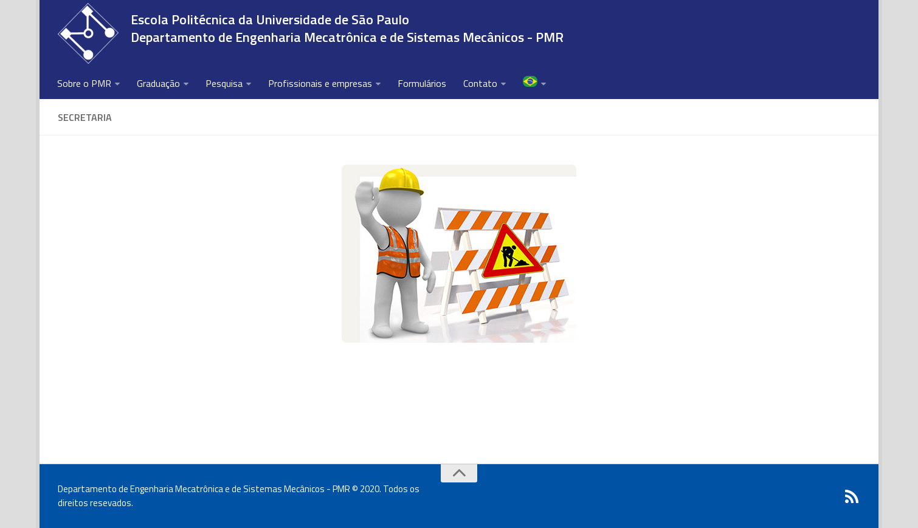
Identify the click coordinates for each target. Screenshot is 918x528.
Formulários (422, 83)
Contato (480, 83)
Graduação (158, 83)
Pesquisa (224, 83)
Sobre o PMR (84, 83)
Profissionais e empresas (320, 83)
